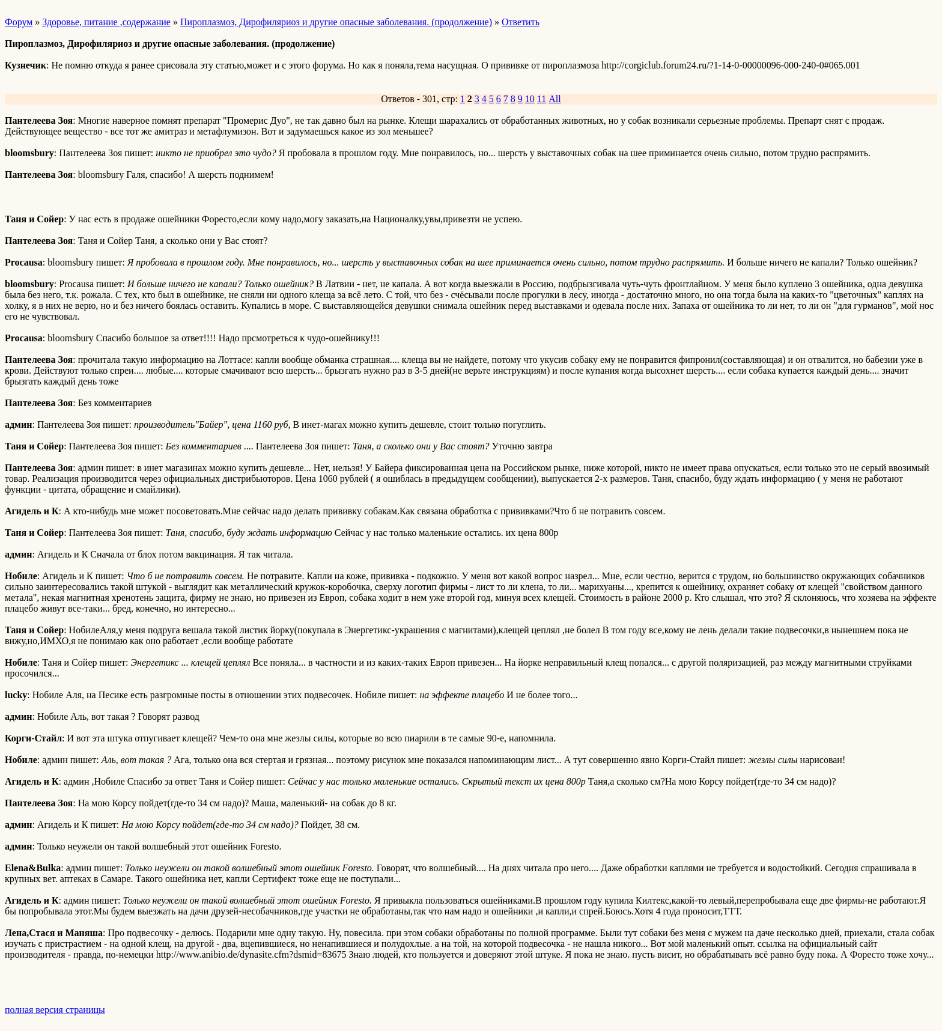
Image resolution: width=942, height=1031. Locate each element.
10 (530, 99)
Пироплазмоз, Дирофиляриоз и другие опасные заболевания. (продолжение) (336, 22)
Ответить (520, 22)
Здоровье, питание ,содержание (106, 22)
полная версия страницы (55, 1010)
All (554, 99)
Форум (18, 22)
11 (541, 99)
